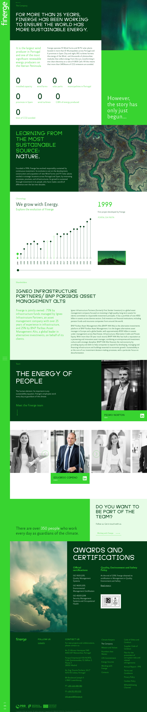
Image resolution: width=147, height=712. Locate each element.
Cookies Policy (129, 681)
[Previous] (45, 454)
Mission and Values (109, 647)
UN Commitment (108, 658)
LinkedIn (41, 643)
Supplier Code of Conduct (131, 647)
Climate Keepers (108, 639)
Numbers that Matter (107, 652)
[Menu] (5, 358)
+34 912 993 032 (74, 691)
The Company (107, 643)
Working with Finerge (106, 667)
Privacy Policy (129, 677)
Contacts (105, 672)
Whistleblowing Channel (130, 686)
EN (5, 706)
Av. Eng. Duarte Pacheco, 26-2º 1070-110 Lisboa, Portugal (77, 671)
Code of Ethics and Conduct (131, 640)
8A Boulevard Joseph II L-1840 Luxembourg (74, 678)
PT (5, 703)
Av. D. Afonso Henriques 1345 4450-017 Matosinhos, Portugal (78, 651)
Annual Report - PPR (132, 666)
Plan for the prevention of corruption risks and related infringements (132, 657)
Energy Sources (107, 662)
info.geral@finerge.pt (73, 696)
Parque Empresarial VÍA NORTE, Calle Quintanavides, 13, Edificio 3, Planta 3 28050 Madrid (78, 661)
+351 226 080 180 (75, 686)
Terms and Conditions (128, 671)
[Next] (96, 454)
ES (5, 709)
